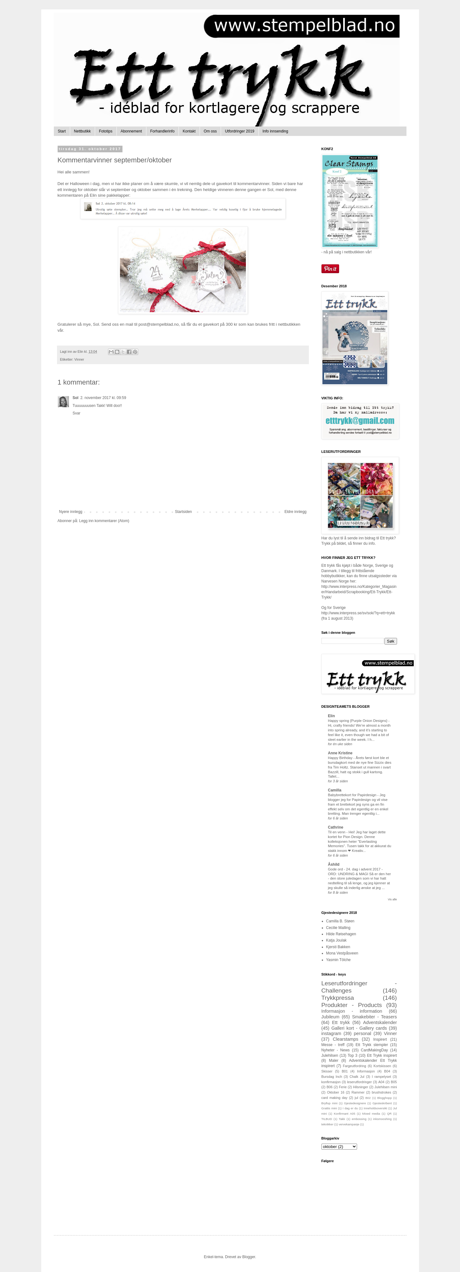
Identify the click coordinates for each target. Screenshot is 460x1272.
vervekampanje (349, 1124)
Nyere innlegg (70, 511)
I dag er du (350, 1108)
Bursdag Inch (331, 1076)
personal (362, 1033)
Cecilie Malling (338, 928)
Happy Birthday (341, 758)
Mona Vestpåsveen (342, 953)
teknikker (327, 1124)
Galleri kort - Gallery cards (359, 1028)
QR (389, 1113)
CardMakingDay (374, 1050)
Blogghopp (384, 1098)
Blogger (248, 1257)
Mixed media (371, 1113)
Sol (76, 398)
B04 (387, 1071)
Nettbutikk (82, 131)
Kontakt (189, 131)
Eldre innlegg (295, 511)
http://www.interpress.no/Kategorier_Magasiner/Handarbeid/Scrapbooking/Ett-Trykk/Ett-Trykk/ (359, 591)
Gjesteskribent (382, 1103)
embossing (359, 1119)
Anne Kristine (340, 753)
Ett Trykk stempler (371, 1045)
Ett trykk (341, 1022)
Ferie (343, 1087)
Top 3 (352, 1055)
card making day (334, 1098)
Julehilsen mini (385, 1087)
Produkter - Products (351, 1005)
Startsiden (183, 511)
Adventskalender (380, 1022)
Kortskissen (382, 1066)
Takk (342, 1119)
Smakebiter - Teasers (374, 1016)
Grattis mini (329, 1108)
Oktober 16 (335, 1092)
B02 (368, 1098)
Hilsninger (360, 1087)
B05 (394, 1082)
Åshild (334, 864)
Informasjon (366, 1071)
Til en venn (337, 832)
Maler (333, 1060)
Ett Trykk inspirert (382, 1055)
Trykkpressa (337, 997)
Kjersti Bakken (338, 947)
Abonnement (131, 131)
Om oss (210, 131)
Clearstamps (345, 1039)
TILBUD (326, 1119)
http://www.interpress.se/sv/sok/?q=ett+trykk (358, 613)
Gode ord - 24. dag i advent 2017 (355, 869)
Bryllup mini (329, 1103)
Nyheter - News (335, 1050)
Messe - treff (333, 1045)
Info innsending (275, 131)
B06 (329, 1087)
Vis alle (392, 899)
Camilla (335, 790)
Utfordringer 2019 (239, 131)
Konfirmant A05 (344, 1113)
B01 (345, 1071)
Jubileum (330, 1016)
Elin (331, 716)
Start (62, 131)
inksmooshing (382, 1119)
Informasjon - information (351, 1011)
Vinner (79, 359)
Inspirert (380, 1039)
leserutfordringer (359, 1082)
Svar (77, 413)
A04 (381, 1082)
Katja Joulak (336, 940)
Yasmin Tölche (338, 960)
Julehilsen (329, 1055)
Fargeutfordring (354, 1066)
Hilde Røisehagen (341, 934)
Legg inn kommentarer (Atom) (104, 521)
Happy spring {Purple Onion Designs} (358, 721)
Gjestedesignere (355, 1103)
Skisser (326, 1071)
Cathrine (336, 827)
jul (356, 1098)
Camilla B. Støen (340, 921)
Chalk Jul (356, 1076)
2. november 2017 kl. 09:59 (103, 398)
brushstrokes (381, 1092)
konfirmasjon (331, 1082)
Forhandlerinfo (162, 131)
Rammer (358, 1092)
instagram (331, 1033)
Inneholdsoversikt (375, 1108)
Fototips (105, 131)
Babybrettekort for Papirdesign (353, 795)
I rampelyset (381, 1076)
